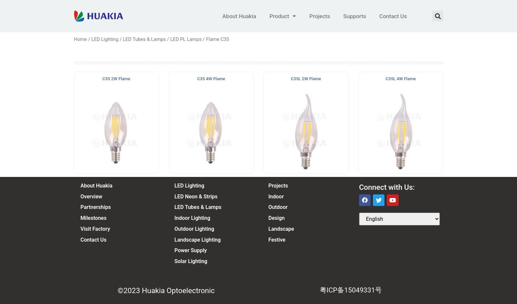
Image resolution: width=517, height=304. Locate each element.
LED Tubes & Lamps (144, 39)
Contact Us (393, 16)
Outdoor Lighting (194, 229)
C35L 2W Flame (306, 78)
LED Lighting (104, 39)
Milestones (93, 218)
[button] (437, 16)
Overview (91, 196)
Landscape (281, 229)
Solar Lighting (190, 261)
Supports (354, 16)
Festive (277, 240)
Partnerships (95, 207)
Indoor (276, 196)
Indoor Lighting (192, 218)
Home (80, 39)
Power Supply (190, 250)
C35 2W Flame (116, 78)
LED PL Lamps (185, 39)
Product (282, 16)
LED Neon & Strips (196, 196)
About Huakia (239, 16)
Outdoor (278, 207)
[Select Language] (399, 219)
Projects (319, 16)
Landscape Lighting (197, 240)
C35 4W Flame (211, 78)
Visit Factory (95, 229)
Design (276, 218)
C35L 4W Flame (401, 78)
